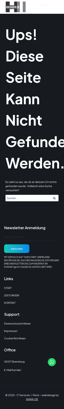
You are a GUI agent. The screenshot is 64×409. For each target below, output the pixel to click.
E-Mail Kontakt (12, 369)
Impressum (10, 330)
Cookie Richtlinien (15, 338)
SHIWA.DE (32, 399)
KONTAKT (10, 302)
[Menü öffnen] (56, 6)
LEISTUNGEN (11, 295)
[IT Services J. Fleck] (28, 7)
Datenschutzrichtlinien (17, 323)
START (8, 287)
